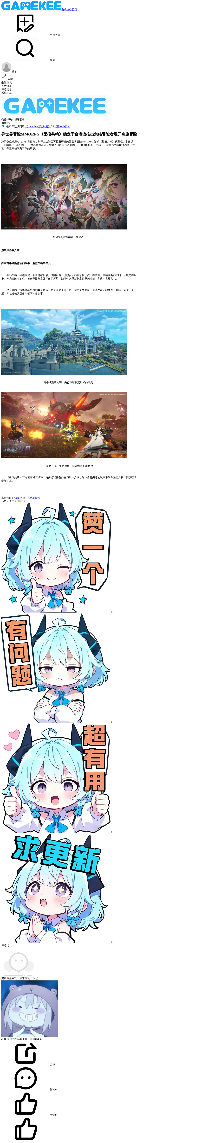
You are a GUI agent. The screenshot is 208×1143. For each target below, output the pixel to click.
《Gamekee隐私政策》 (38, 126)
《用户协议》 (62, 126)
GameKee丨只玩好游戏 (27, 497)
